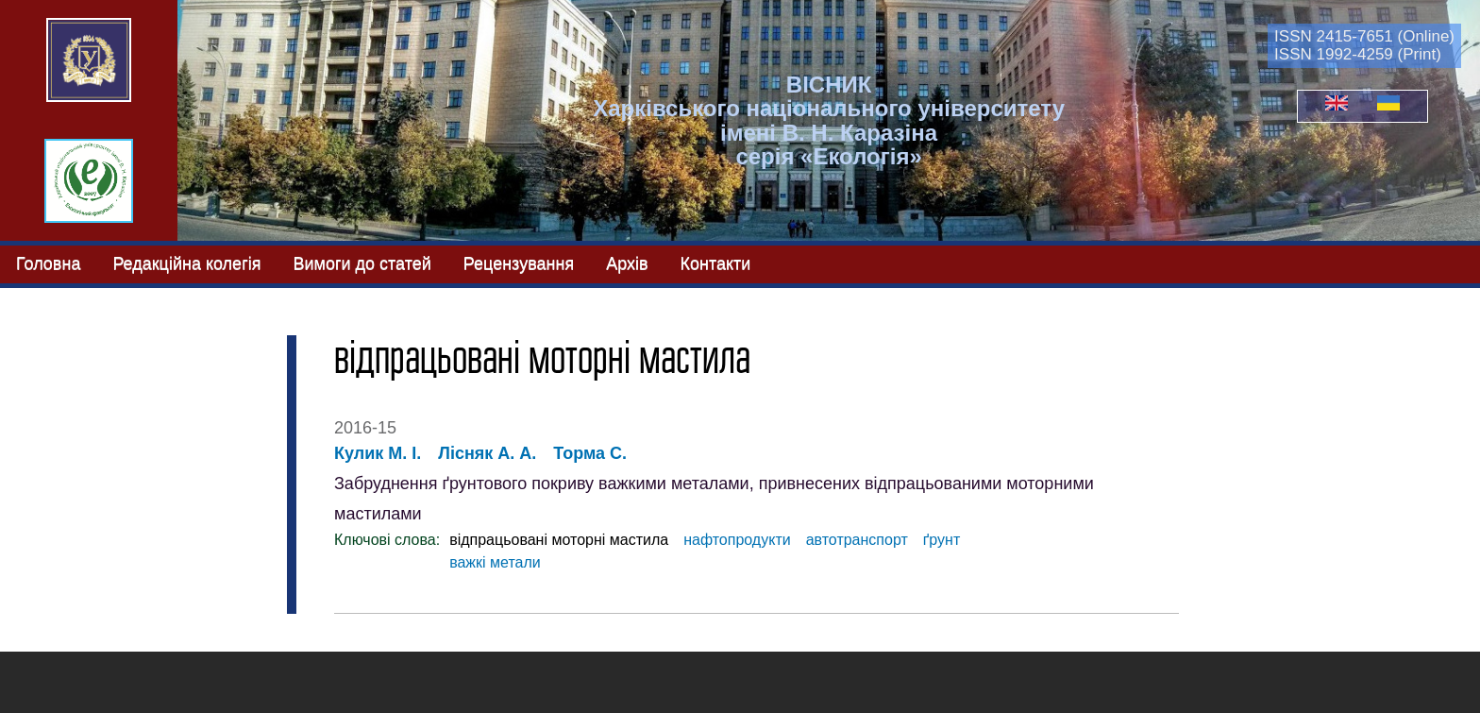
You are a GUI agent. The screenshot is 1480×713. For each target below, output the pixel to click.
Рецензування (518, 263)
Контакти (716, 263)
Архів (627, 263)
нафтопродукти (736, 540)
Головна (48, 263)
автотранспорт (857, 540)
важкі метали (495, 562)
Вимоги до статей (361, 263)
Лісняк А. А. (487, 453)
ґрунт (941, 540)
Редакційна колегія (186, 263)
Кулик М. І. (377, 453)
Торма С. (590, 453)
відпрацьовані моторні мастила (558, 540)
